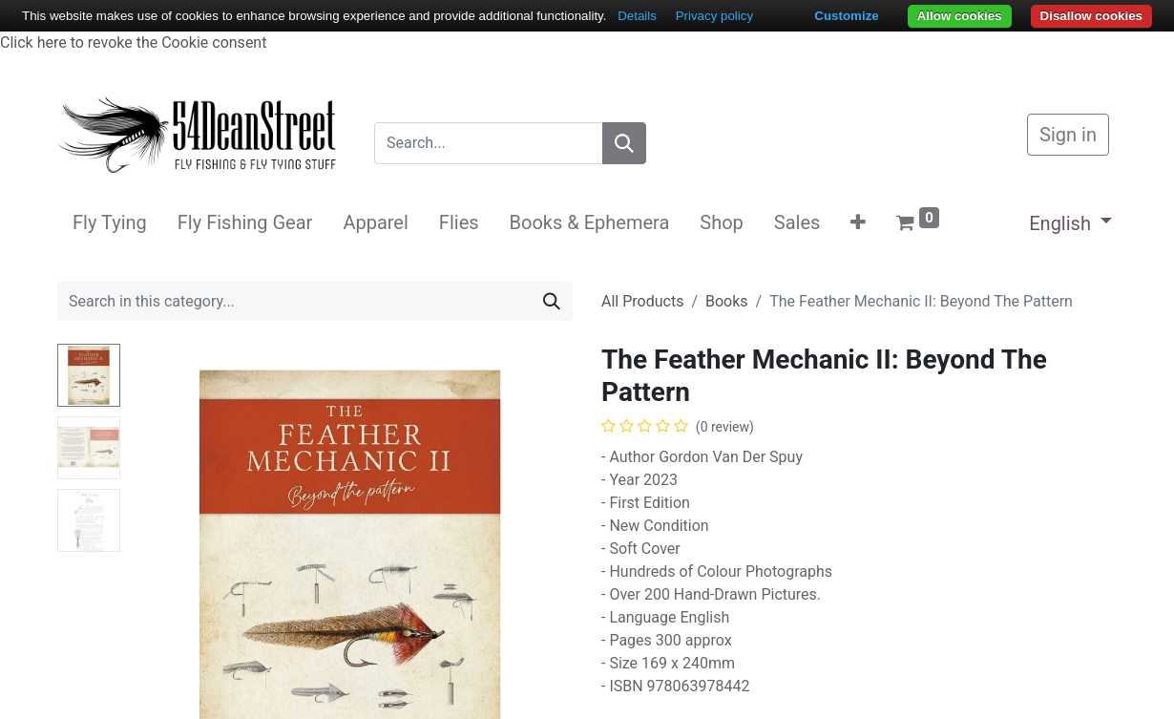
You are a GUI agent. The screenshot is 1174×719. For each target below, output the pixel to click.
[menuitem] (109, 222)
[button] (858, 222)
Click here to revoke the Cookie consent (133, 42)
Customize (846, 16)
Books (726, 301)
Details (637, 16)
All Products (642, 301)
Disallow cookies (1091, 16)
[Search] (624, 143)
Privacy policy (714, 16)
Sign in (1068, 134)
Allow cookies (959, 16)
